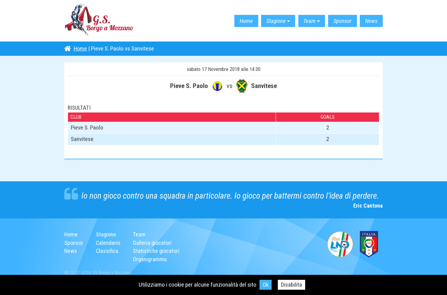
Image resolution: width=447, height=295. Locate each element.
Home (238, 20)
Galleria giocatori (154, 242)
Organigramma (151, 259)
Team (305, 20)
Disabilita (291, 284)
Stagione (270, 20)
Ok (266, 284)
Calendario (109, 242)
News (370, 20)
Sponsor (340, 20)
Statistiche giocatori (157, 250)
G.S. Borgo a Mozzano (101, 21)
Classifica (108, 250)
